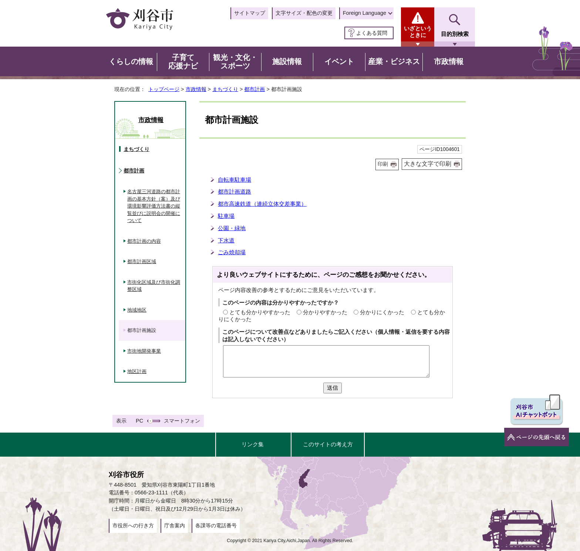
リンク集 (253, 444)
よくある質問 (371, 33)
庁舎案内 (174, 525)
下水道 (226, 240)
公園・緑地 (232, 228)
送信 (332, 387)
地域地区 (136, 310)
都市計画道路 (234, 191)
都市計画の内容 (144, 241)
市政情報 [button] (448, 61)
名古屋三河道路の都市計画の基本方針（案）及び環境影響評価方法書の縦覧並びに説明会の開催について (153, 206)
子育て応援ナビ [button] (183, 61)
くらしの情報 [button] (131, 61)
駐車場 (226, 216)
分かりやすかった (325, 312)
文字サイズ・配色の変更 (304, 13)
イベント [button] (339, 61)
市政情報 (196, 89)
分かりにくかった (382, 312)
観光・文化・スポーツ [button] (235, 61)
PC (139, 421)
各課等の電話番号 (216, 525)
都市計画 (254, 89)
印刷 (383, 164)
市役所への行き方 (133, 525)
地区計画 (136, 371)
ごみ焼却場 (232, 252)
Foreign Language (364, 13)
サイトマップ (249, 13)
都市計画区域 (141, 261)
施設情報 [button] (287, 61)
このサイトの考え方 (328, 444)
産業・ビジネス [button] (394, 61)
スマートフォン (182, 421)
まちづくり (225, 89)
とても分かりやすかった (259, 312)
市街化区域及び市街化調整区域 (153, 285)
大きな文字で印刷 (427, 164)
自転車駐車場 (234, 180)
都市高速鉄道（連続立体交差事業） (262, 204)
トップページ (163, 89)
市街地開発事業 (144, 351)
